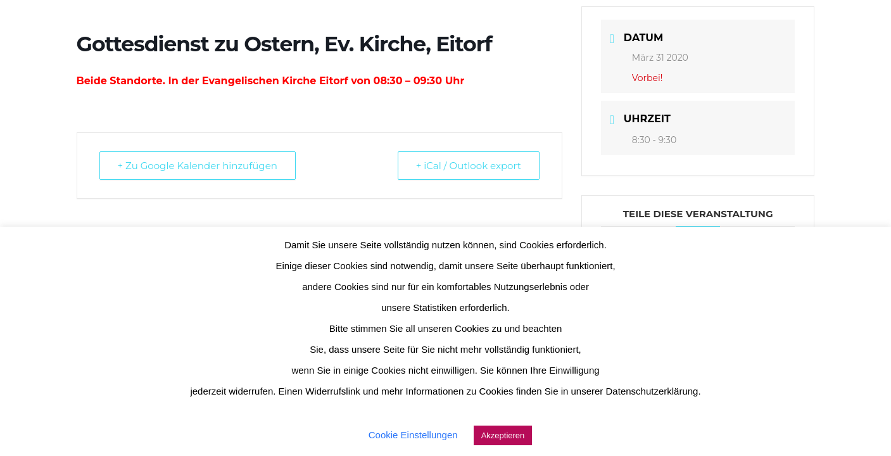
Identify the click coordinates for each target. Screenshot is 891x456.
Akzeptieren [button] (503, 435)
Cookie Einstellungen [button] (413, 434)
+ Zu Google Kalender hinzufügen (197, 166)
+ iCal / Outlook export (468, 166)
